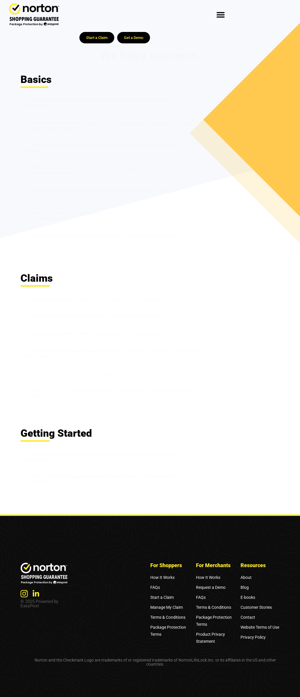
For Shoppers (166, 565)
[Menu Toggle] (220, 14)
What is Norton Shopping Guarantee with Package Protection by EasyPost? (100, 102)
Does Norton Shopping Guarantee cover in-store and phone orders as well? (106, 238)
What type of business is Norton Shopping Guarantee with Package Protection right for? (104, 170)
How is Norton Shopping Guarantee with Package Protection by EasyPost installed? (111, 479)
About (246, 577)
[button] (112, 103)
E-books (248, 597)
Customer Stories (256, 607)
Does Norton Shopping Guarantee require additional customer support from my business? (113, 353)
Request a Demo (211, 587)
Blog (245, 587)
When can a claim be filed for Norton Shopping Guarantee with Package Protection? (108, 393)
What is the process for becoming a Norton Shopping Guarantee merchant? (100, 456)
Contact (248, 617)
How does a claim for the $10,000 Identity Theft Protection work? (105, 299)
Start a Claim (162, 597)
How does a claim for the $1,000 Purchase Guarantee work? (99, 316)
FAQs (155, 587)
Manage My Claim (166, 607)
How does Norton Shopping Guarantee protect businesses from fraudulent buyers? (100, 215)
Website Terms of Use (260, 627)
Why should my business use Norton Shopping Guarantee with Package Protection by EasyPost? (108, 125)
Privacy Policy (253, 637)
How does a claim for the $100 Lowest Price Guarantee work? (101, 333)
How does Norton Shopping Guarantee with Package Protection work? (100, 148)
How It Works (162, 577)
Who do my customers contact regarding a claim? (87, 373)
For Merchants (213, 565)
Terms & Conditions (167, 617)
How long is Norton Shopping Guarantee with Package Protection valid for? (108, 193)
